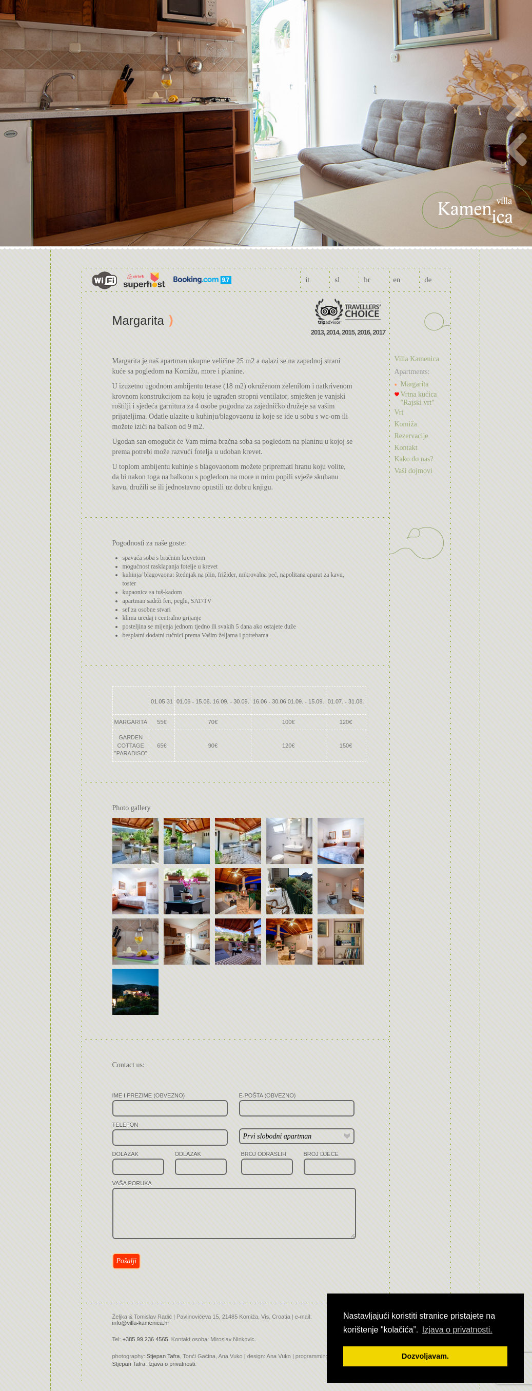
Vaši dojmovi (413, 471)
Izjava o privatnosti (171, 1364)
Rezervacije (411, 436)
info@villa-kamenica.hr (140, 1323)
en (396, 280)
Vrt (399, 412)
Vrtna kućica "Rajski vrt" (419, 398)
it (307, 280)
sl (337, 280)
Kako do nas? (414, 459)
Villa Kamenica (417, 359)
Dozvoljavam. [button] (425, 1356)
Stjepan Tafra (163, 1356)
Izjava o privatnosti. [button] (457, 1329)
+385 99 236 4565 (145, 1339)
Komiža (406, 424)
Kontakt (406, 448)
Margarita (415, 384)
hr (367, 280)
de (427, 280)
